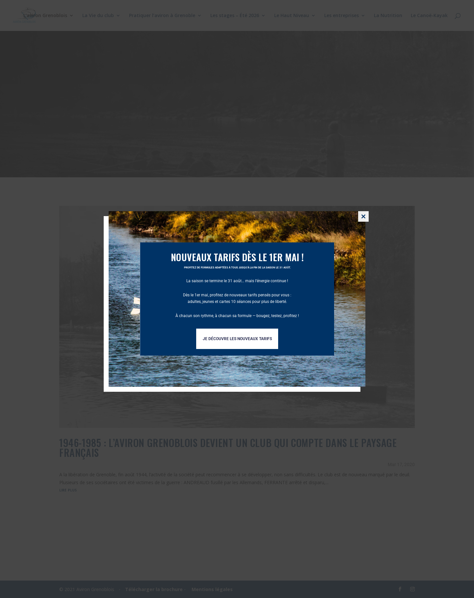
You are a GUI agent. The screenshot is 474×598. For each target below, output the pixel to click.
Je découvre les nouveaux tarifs (237, 338)
